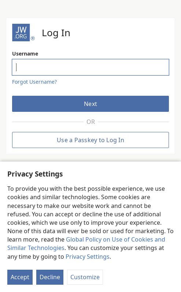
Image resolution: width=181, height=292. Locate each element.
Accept (20, 277)
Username (25, 53)
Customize (85, 277)
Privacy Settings (88, 257)
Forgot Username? (34, 81)
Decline (50, 277)
